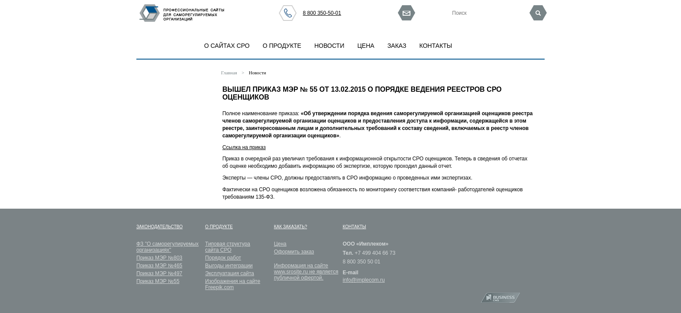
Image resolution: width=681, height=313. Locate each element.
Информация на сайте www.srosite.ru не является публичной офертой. (306, 272)
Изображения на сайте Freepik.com (232, 284)
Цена (280, 244)
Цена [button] (365, 45)
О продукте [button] (282, 45)
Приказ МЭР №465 (159, 266)
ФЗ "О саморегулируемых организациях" (167, 247)
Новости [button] (329, 45)
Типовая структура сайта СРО (227, 247)
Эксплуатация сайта (229, 273)
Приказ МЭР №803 (159, 258)
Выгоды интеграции (228, 266)
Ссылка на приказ (244, 147)
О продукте (219, 226)
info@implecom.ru (364, 280)
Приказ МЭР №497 (159, 273)
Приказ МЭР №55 (157, 281)
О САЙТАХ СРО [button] (227, 45)
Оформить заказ (294, 252)
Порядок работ (223, 258)
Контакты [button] (435, 45)
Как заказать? (290, 226)
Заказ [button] (397, 45)
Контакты (354, 226)
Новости (257, 72)
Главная (229, 72)
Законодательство (159, 226)
